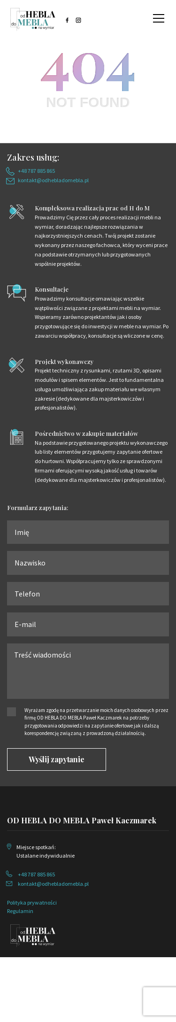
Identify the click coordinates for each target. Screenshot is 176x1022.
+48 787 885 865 (36, 170)
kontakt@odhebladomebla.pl (53, 180)
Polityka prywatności (32, 902)
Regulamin (20, 910)
